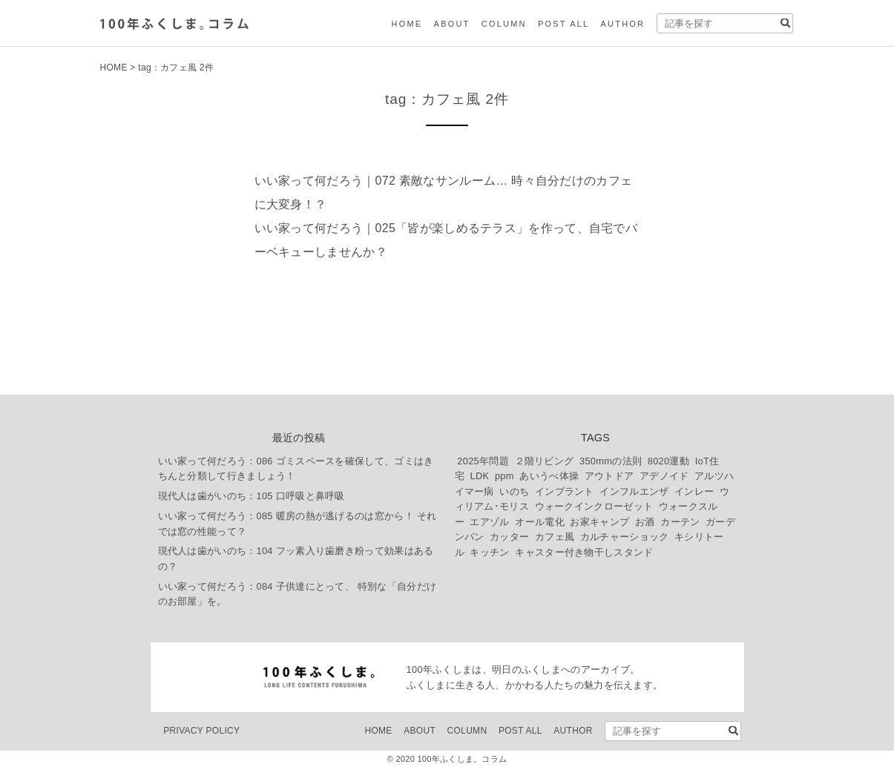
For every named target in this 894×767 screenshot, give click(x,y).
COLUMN (504, 23)
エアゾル (489, 521)
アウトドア (609, 475)
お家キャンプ (599, 521)
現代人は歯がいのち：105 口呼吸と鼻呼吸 (251, 495)
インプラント (564, 491)
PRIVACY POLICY (201, 730)
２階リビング (544, 461)
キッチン (489, 552)
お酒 (645, 521)
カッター (509, 536)
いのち (514, 491)
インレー (694, 491)
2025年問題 (483, 461)
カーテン (680, 521)
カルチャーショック (624, 536)
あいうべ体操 (549, 475)
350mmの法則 (610, 461)
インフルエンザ (633, 491)
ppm (504, 475)
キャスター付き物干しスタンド (584, 552)
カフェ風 (554, 536)
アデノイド (664, 475)
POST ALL (563, 23)
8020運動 (668, 461)
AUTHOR (623, 23)
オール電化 (540, 521)
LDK (479, 475)
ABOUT (452, 23)
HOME (407, 23)
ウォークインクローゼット (594, 506)
